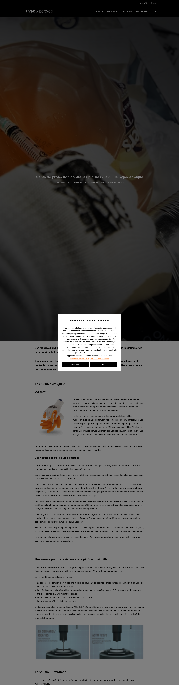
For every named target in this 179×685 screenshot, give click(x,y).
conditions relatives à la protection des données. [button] (89, 359)
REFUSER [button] (75, 365)
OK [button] (103, 365)
